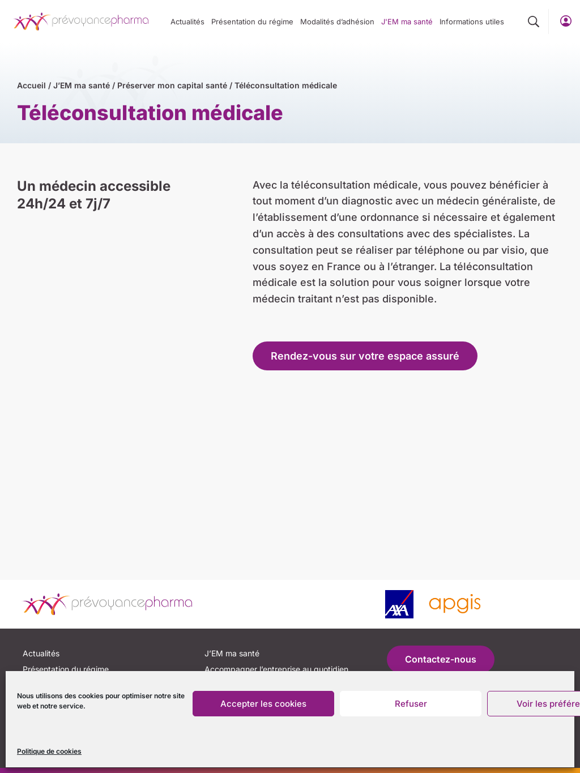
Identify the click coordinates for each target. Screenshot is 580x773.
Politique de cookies (49, 751)
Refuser (411, 703)
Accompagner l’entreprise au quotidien (276, 669)
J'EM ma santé (407, 21)
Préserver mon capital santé (172, 85)
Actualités (187, 21)
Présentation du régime (252, 21)
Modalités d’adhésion (337, 21)
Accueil (31, 85)
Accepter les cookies (263, 703)
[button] (533, 22)
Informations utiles (472, 21)
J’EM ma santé (81, 85)
